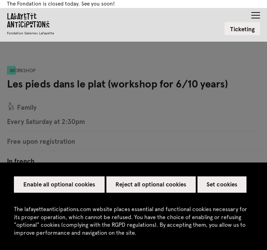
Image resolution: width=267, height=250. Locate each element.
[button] (255, 13)
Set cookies (222, 184)
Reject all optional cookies (150, 184)
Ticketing (242, 29)
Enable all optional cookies (59, 184)
